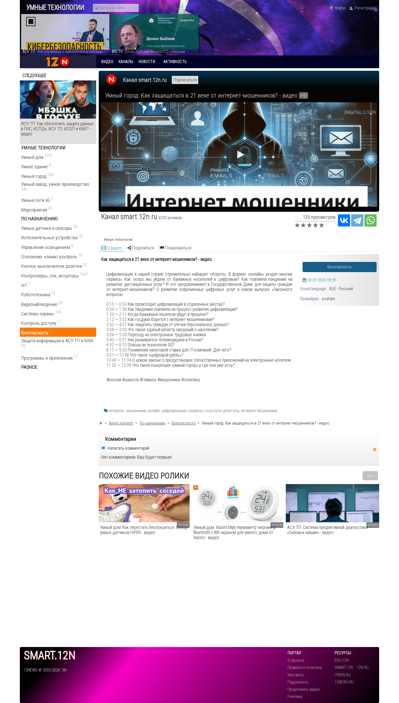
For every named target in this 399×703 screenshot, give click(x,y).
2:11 (123, 314)
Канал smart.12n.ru (145, 80)
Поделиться (140, 247)
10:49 (111, 360)
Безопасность (339, 266)
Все (370, 475)
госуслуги (213, 410)
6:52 (110, 344)
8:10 (123, 344)
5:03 (123, 329)
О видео (111, 247)
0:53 (123, 304)
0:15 (110, 304)
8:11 (110, 350)
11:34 (126, 360)
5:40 (110, 339)
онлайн (154, 410)
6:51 (123, 339)
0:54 (110, 309)
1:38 (123, 309)
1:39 (110, 314)
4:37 (123, 324)
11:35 (111, 365)
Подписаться (185, 79)
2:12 (110, 319)
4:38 (110, 329)
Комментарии (120, 439)
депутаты (231, 410)
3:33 (110, 324)
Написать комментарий (128, 448)
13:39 (126, 365)
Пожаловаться (175, 247)
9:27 (110, 355)
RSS (375, 449)
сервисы (195, 410)
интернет (117, 410)
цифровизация (174, 410)
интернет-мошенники (259, 410)
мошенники (136, 410)
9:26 (123, 350)
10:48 (124, 355)
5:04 (110, 334)
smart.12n (49, 655)
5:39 (123, 334)
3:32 (123, 319)
